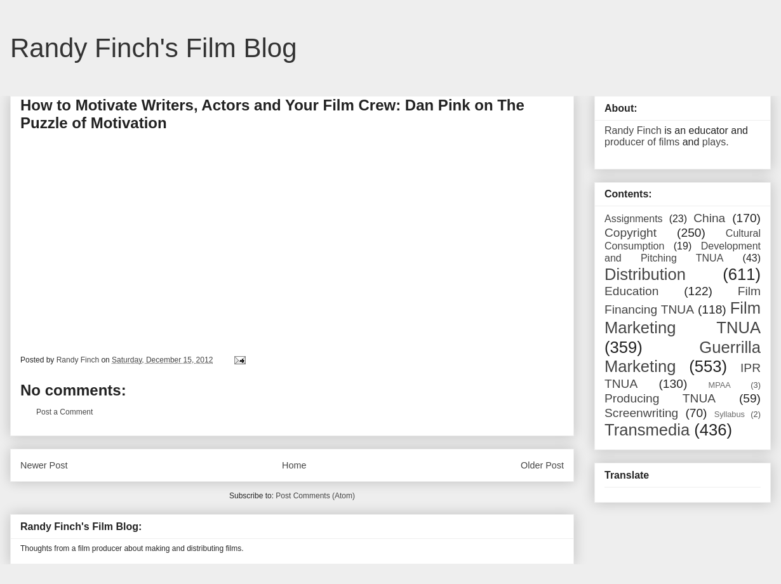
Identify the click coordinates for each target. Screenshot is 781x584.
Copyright (630, 232)
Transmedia (647, 430)
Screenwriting (641, 413)
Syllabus (729, 414)
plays (714, 141)
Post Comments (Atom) (315, 495)
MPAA (720, 385)
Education (631, 291)
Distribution (645, 274)
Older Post (542, 465)
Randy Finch (633, 130)
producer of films (641, 141)
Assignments (633, 218)
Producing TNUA (660, 398)
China (709, 218)
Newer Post (43, 465)
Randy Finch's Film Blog (153, 48)
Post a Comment (64, 412)
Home (294, 465)
